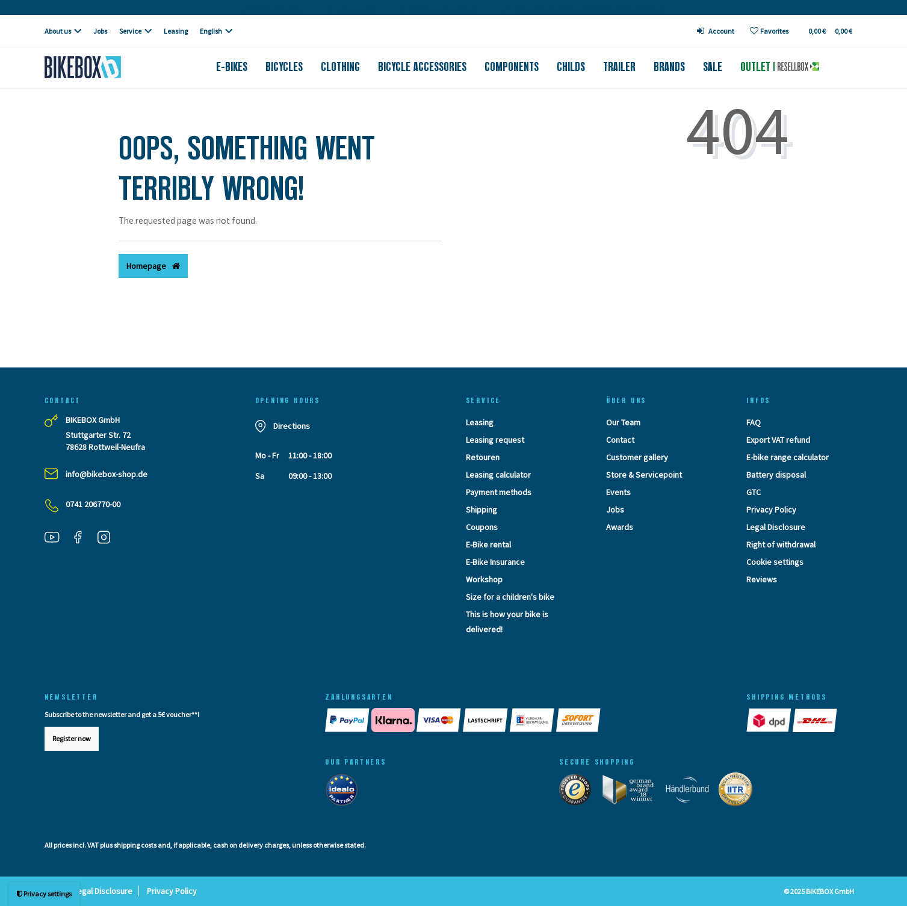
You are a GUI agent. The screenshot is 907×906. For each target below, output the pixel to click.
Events (618, 492)
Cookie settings (774, 561)
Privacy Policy (771, 509)
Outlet (779, 67)
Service (130, 30)
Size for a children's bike (510, 596)
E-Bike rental (488, 544)
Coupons (482, 527)
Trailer (619, 67)
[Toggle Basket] (829, 31)
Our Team (623, 422)
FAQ (753, 422)
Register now (71, 738)
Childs (571, 67)
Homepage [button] (153, 265)
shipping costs (135, 844)
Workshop (484, 579)
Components (511, 67)
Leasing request (495, 439)
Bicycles (284, 67)
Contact (620, 439)
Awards (619, 527)
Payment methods (498, 492)
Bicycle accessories (422, 67)
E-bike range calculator (787, 457)
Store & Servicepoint (644, 474)
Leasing (176, 30)
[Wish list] (769, 31)
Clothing (340, 67)
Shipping (481, 509)
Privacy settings (44, 893)
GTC (753, 492)
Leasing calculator (498, 474)
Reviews (761, 579)
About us (58, 30)
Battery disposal (776, 474)
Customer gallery (637, 457)
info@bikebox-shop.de (106, 474)
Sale (712, 67)
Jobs (100, 30)
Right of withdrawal (781, 544)
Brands (669, 67)
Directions (291, 426)
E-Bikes (231, 67)
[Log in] (715, 31)
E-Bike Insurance (495, 561)
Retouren (483, 457)
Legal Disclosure (775, 527)
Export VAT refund (778, 439)
